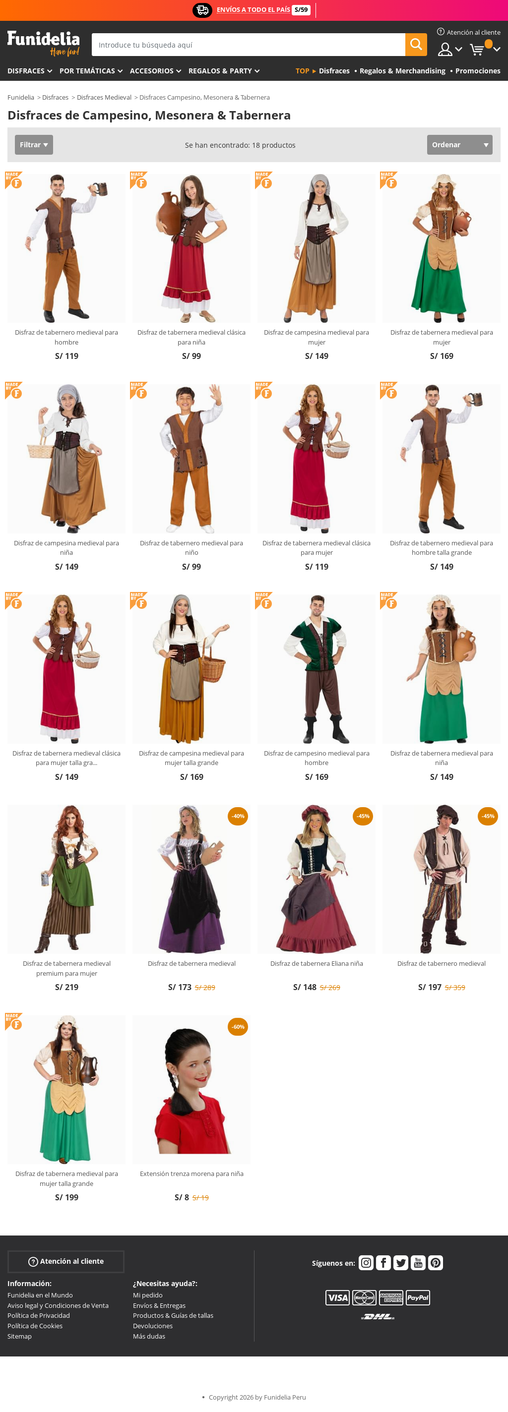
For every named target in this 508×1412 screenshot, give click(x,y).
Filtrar (30, 144)
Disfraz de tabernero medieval (441, 963)
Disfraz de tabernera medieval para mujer (441, 337)
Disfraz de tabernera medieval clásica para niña (191, 337)
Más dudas (149, 1336)
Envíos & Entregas (159, 1305)
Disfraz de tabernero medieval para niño (191, 547)
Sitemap (19, 1336)
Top (303, 70)
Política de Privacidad (38, 1315)
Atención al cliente (66, 1261)
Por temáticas (87, 70)
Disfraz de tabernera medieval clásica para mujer (316, 547)
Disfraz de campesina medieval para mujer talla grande (191, 758)
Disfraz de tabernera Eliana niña (316, 963)
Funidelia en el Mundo (40, 1295)
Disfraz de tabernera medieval (192, 963)
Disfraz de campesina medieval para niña (66, 547)
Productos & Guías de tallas (173, 1315)
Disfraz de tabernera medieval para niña (441, 758)
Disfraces (26, 70)
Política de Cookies (35, 1325)
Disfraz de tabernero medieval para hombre (66, 337)
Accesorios (152, 70)
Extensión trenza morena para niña (192, 1173)
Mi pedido (148, 1295)
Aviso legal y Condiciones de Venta (58, 1305)
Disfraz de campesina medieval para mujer (316, 337)
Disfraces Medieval (104, 97)
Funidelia (20, 97)
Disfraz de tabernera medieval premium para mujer (67, 968)
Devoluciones (153, 1325)
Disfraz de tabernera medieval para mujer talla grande (66, 1178)
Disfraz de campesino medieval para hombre (317, 758)
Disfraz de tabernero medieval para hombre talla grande (441, 547)
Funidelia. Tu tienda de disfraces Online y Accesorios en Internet (43, 44)
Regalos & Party (220, 70)
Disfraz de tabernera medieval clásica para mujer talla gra (66, 758)
